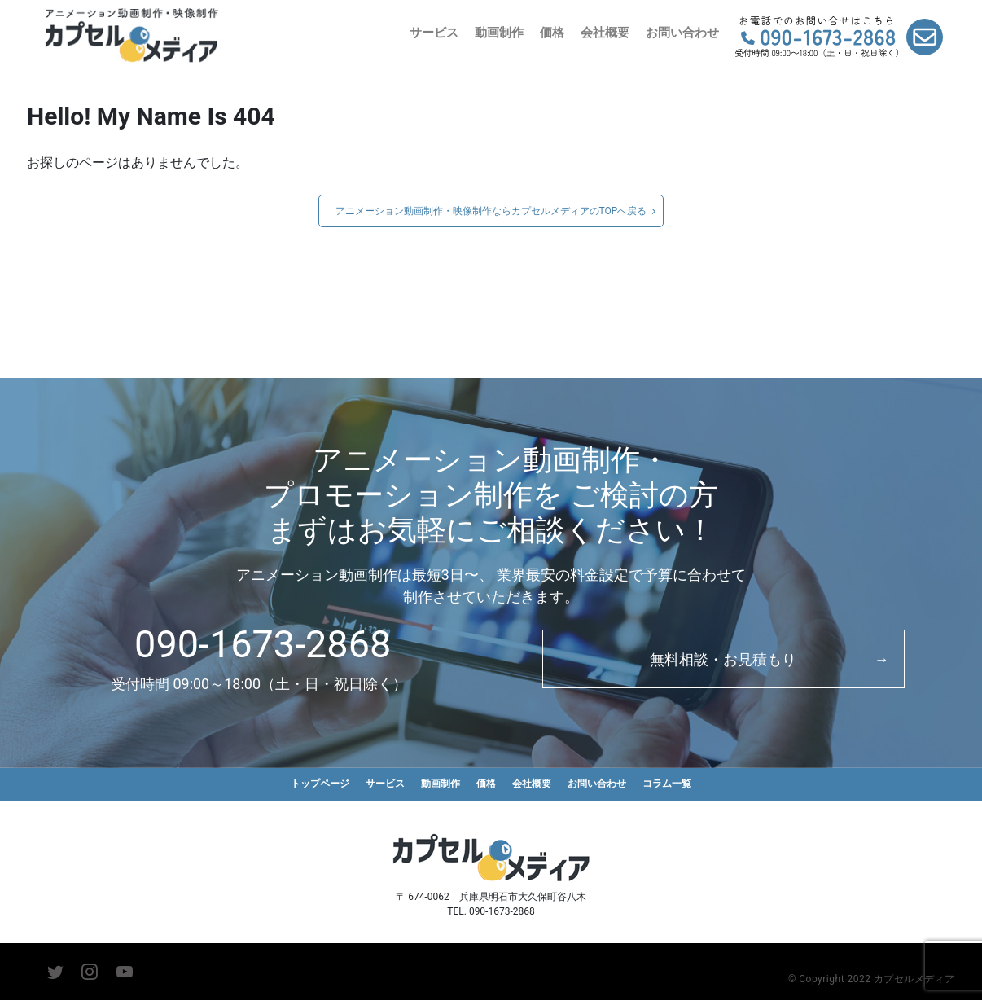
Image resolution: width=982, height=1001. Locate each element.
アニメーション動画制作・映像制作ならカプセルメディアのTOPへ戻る (491, 211)
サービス (434, 32)
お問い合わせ (682, 32)
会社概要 (605, 32)
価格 (552, 32)
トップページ (310, 784)
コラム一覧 (677, 784)
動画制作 (499, 32)
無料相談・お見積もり (723, 659)
